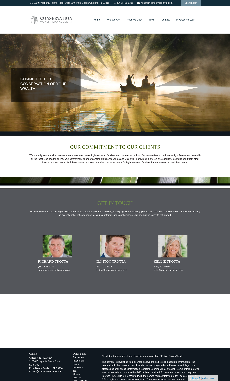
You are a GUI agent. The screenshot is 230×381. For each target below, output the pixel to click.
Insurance (78, 367)
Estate (76, 364)
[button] (96, 19)
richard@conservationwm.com (154, 3)
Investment (78, 360)
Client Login (191, 3)
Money (76, 374)
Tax (75, 371)
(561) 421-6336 (123, 3)
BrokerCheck (175, 356)
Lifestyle (77, 377)
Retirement (78, 357)
